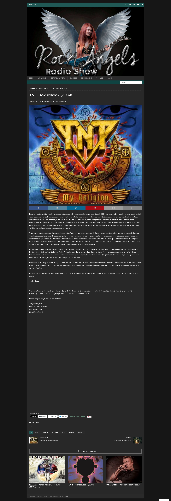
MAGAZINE (42, 78)
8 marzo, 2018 (36, 101)
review (80, 432)
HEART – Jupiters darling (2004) (81, 485)
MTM (63, 432)
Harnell (45, 432)
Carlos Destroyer (49, 101)
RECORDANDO (86, 78)
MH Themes (64, 496)
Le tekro (55, 432)
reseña (71, 432)
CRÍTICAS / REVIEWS (57, 78)
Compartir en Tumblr (76, 416)
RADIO (110, 78)
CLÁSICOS (73, 78)
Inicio (31, 78)
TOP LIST (99, 78)
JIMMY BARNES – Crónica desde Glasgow (122, 485)
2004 (36, 432)
